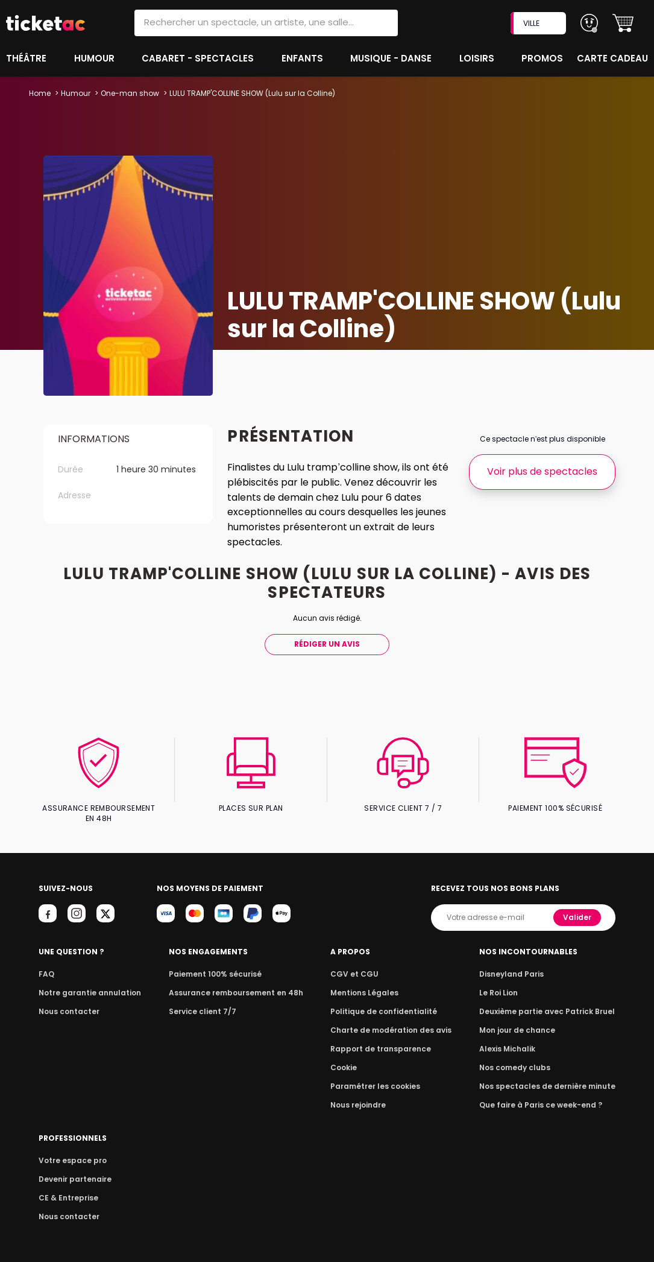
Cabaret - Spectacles (199, 58)
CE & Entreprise (66, 1187)
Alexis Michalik (514, 1038)
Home (40, 93)
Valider (578, 907)
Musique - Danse (392, 58)
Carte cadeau (613, 58)
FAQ (46, 964)
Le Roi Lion (505, 982)
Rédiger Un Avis (327, 644)
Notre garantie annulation (86, 982)
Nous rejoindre (363, 1094)
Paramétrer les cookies (378, 1076)
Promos (543, 58)
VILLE (539, 23)
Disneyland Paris (518, 964)
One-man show (129, 93)
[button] (623, 23)
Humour (96, 58)
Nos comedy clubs (521, 1057)
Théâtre (26, 58)
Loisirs (478, 58)
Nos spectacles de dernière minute (551, 1076)
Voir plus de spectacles (542, 471)
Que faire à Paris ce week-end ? (545, 1094)
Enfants (302, 58)
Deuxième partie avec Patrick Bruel (551, 1001)
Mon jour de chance (523, 1020)
